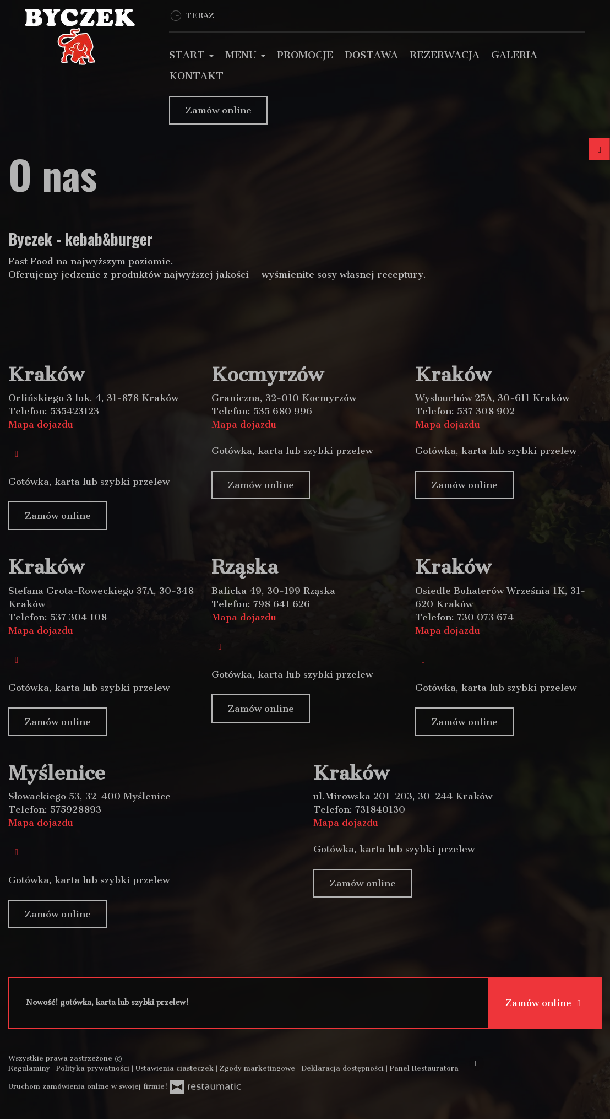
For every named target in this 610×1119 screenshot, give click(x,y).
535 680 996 (282, 411)
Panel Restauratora (424, 1068)
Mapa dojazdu (40, 424)
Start (191, 55)
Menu (245, 55)
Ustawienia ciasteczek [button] (175, 1068)
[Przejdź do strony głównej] (80, 37)
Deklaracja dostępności (343, 1068)
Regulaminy (30, 1068)
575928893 (75, 809)
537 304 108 (78, 617)
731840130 (380, 809)
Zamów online (218, 110)
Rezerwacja (445, 55)
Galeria (514, 55)
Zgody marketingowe (258, 1068)
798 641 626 (281, 603)
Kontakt (196, 76)
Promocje (305, 55)
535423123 (74, 411)
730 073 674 (485, 617)
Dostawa (371, 55)
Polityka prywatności (94, 1068)
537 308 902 (486, 411)
